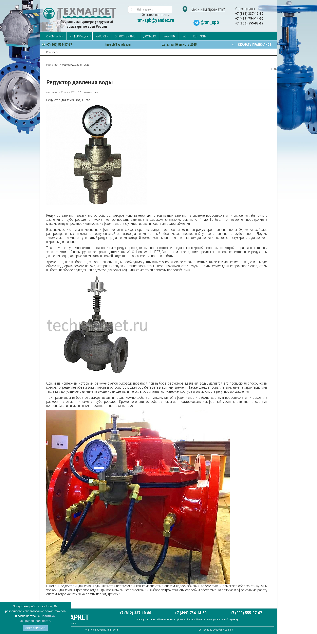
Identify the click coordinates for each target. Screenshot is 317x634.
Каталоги (102, 36)
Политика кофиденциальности (101, 629)
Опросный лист (126, 36)
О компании (54, 36)
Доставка (149, 36)
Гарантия (169, 36)
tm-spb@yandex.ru (155, 20)
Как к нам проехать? (208, 9)
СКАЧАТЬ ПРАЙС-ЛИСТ (255, 45)
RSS (274, 68)
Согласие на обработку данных (216, 629)
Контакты (199, 36)
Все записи (52, 64)
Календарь (52, 52)
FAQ (184, 36)
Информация (79, 36)
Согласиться (35, 628)
